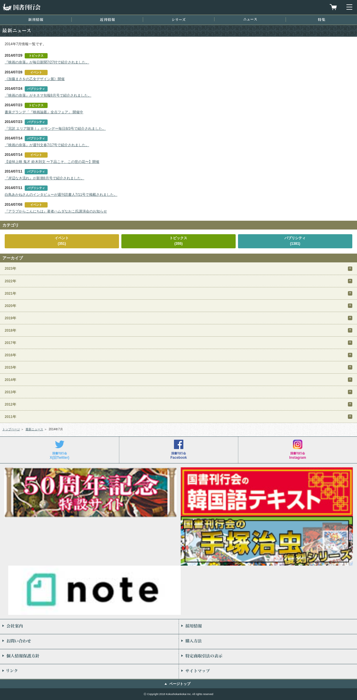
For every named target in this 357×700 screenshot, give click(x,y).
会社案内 (89, 626)
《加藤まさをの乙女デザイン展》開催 (35, 79)
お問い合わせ (89, 641)
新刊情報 (35, 19)
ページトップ (179, 684)
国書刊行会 (21, 7)
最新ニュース (34, 429)
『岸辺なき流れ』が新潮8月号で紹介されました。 (44, 178)
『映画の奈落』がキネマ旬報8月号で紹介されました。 (48, 95)
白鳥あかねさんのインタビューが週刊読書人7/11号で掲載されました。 (61, 195)
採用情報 (268, 626)
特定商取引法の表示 (268, 656)
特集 (321, 19)
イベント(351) (62, 241)
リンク (89, 671)
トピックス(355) (178, 241)
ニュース (250, 19)
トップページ (11, 429)
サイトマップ (268, 671)
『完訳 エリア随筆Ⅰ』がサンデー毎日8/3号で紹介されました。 (55, 128)
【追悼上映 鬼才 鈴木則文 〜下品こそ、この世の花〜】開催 (52, 162)
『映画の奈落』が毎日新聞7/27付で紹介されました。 (47, 62)
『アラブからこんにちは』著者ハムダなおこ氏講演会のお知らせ (56, 211)
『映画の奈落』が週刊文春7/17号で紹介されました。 (47, 145)
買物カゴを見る (333, 7)
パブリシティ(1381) (295, 241)
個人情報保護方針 (89, 656)
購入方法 (268, 641)
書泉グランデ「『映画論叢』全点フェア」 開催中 (44, 112)
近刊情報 (107, 19)
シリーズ (178, 19)
